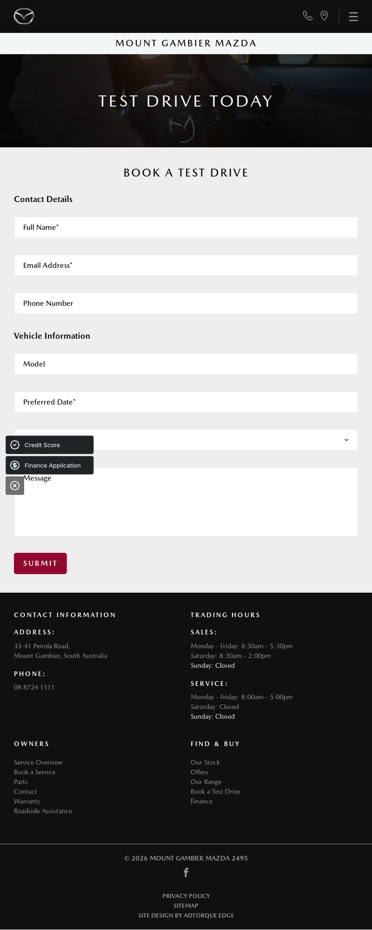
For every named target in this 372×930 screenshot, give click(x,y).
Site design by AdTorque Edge (186, 915)
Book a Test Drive (215, 791)
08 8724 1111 (34, 687)
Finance (201, 801)
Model (34, 364)
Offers (199, 772)
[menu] (348, 16)
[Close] (15, 485)
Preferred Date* (49, 402)
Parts (21, 781)
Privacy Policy (186, 895)
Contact (25, 791)
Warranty (27, 801)
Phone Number (48, 303)
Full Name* (41, 227)
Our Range (206, 781)
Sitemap (186, 905)
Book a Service (34, 772)
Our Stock (205, 762)
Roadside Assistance (43, 811)
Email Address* (47, 265)
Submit (40, 563)
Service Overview (38, 762)
